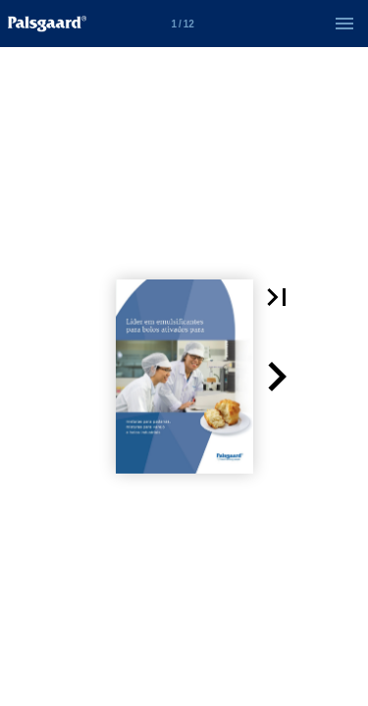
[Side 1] (182, 23)
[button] (276, 297)
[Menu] (344, 23)
